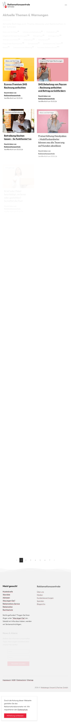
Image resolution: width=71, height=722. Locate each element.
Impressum (7, 680)
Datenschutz (21, 680)
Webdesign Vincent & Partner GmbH (54, 687)
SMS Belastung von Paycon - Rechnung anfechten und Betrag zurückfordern (52, 87)
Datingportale (53, 36)
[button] (65, 5)
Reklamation (8, 607)
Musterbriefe (8, 592)
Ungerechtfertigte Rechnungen (15, 36)
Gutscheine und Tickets (52, 43)
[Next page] (54, 561)
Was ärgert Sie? (9, 601)
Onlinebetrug (51, 32)
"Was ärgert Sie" (18, 619)
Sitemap (30, 680)
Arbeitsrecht (43, 40)
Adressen (6, 598)
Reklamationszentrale (12, 95)
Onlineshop (28, 40)
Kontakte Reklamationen (47, 47)
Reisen (5, 47)
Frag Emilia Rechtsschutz (12, 43)
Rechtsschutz (8, 610)
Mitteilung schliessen (15, 715)
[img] (18, 69)
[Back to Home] (16, 5)
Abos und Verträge (10, 32)
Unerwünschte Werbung (22, 47)
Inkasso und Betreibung (32, 32)
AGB (13, 680)
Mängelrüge (38, 36)
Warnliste (6, 595)
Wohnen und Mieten (10, 40)
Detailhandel (33, 43)
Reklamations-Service (11, 604)
